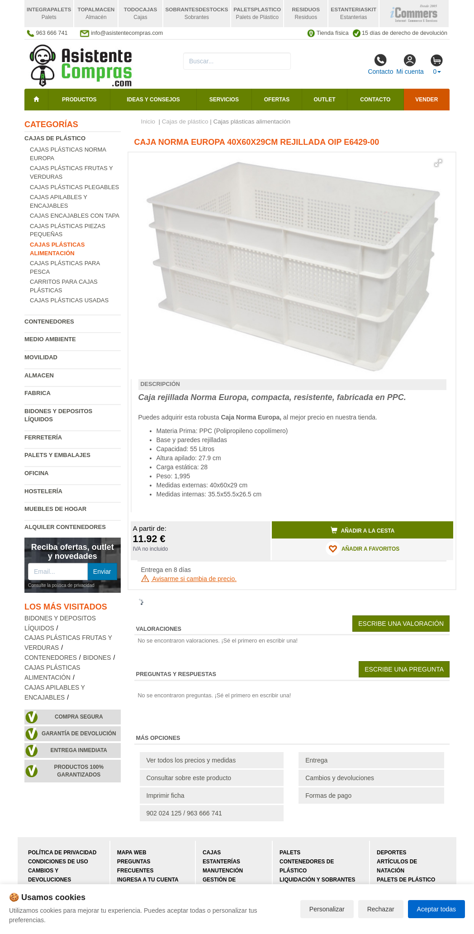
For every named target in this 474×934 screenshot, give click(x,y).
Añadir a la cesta (363, 530)
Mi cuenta (410, 64)
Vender (426, 99)
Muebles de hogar (55, 508)
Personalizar (327, 909)
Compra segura (79, 717)
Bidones (97, 657)
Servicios (224, 99)
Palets (290, 852)
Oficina (36, 473)
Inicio (148, 121)
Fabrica (37, 393)
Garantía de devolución (79, 733)
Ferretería (43, 437)
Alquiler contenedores (65, 527)
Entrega (316, 760)
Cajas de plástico (54, 138)
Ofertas (276, 99)
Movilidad (40, 357)
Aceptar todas (436, 909)
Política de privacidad (62, 852)
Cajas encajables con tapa (74, 215)
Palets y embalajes (57, 455)
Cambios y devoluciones (339, 778)
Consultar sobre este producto (189, 778)
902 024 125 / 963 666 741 (184, 813)
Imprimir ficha (166, 795)
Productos (79, 99)
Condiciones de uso (58, 861)
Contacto (380, 64)
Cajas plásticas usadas (69, 300)
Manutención (223, 870)
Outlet (325, 99)
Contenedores (49, 321)
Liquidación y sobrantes (317, 880)
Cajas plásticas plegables (74, 187)
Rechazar (380, 909)
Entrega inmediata (79, 750)
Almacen (39, 375)
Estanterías (221, 861)
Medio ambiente (50, 339)
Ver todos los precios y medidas (191, 760)
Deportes (391, 852)
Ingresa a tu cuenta (148, 880)
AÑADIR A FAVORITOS (362, 548)
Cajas (212, 852)
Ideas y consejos (153, 99)
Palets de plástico (406, 880)
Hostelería (43, 491)
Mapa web (132, 852)
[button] (438, 163)
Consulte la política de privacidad (61, 585)
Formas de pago (328, 795)
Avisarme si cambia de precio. (189, 578)
